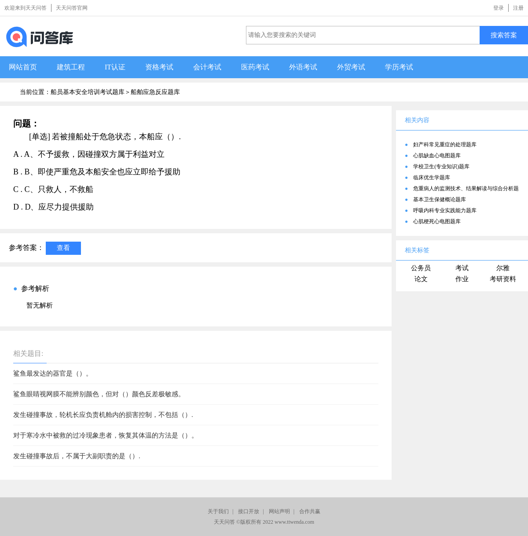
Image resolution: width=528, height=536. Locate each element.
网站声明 (279, 511)
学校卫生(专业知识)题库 (441, 166)
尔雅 (503, 268)
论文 (421, 278)
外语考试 (303, 67)
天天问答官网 (72, 8)
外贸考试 (351, 67)
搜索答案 (504, 35)
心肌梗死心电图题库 (437, 221)
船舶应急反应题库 (155, 92)
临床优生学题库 (431, 177)
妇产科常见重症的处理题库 (445, 144)
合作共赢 (309, 511)
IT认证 (115, 67)
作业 (462, 278)
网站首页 (23, 67)
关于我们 (218, 511)
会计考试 (207, 67)
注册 (518, 8)
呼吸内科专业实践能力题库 (445, 210)
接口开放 (248, 511)
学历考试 (399, 67)
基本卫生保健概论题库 (439, 199)
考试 (462, 268)
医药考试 (255, 67)
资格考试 (159, 67)
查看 (63, 247)
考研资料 (503, 278)
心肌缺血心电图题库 (437, 155)
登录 (498, 8)
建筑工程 (71, 67)
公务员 (421, 268)
